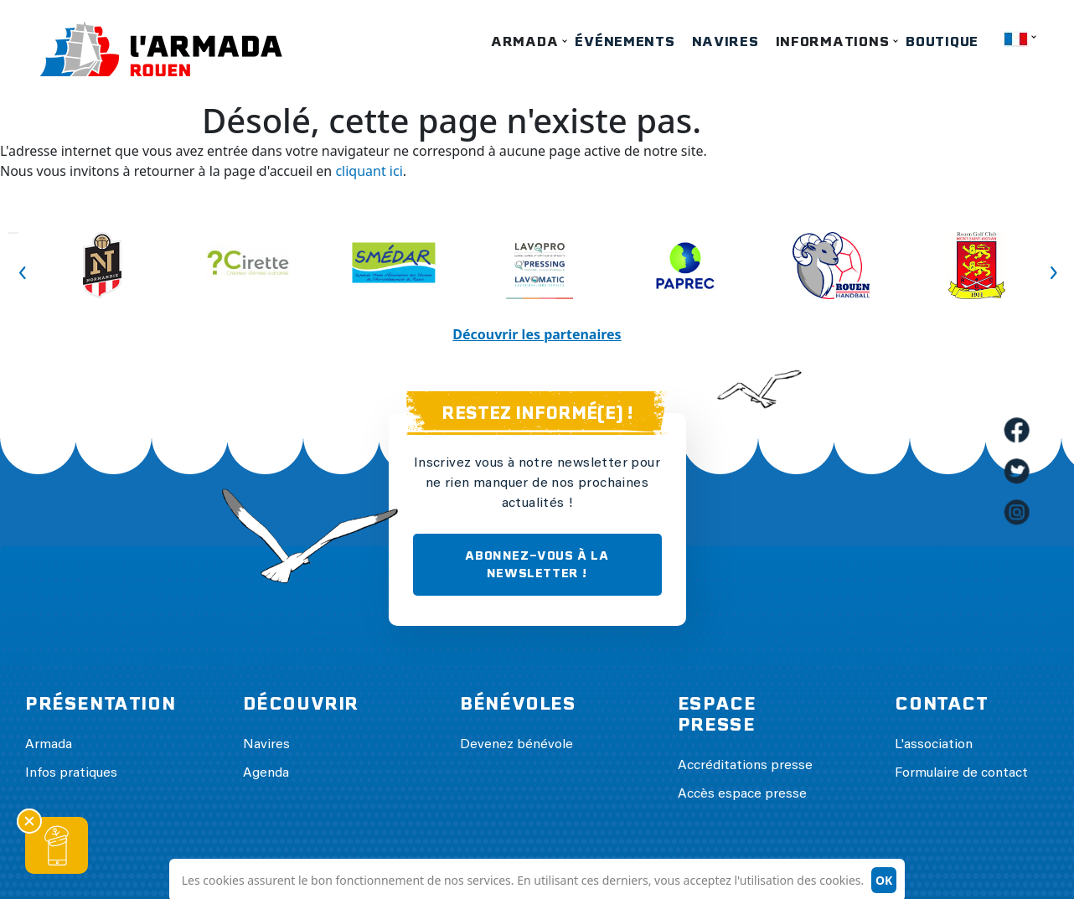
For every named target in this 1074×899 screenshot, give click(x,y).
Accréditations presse (745, 765)
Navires (725, 41)
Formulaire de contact (961, 773)
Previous (13, 233)
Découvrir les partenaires (536, 334)
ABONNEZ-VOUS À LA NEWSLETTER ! (536, 564)
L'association (934, 745)
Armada (524, 41)
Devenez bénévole (516, 745)
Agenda (266, 773)
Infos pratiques (71, 773)
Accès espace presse (742, 794)
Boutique (942, 41)
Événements (624, 41)
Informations (833, 41)
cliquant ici (368, 171)
